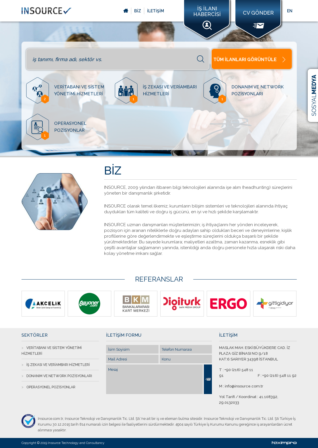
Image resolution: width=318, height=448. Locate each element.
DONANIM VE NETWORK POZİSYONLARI (59, 376)
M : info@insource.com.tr (241, 386)
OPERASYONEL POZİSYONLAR (50, 387)
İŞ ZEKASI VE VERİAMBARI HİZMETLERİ (58, 365)
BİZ (137, 11)
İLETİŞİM (155, 11)
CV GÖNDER (258, 19)
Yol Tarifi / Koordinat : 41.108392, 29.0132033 (248, 400)
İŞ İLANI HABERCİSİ (207, 18)
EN (289, 11)
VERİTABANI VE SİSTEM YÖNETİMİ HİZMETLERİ (52, 351)
